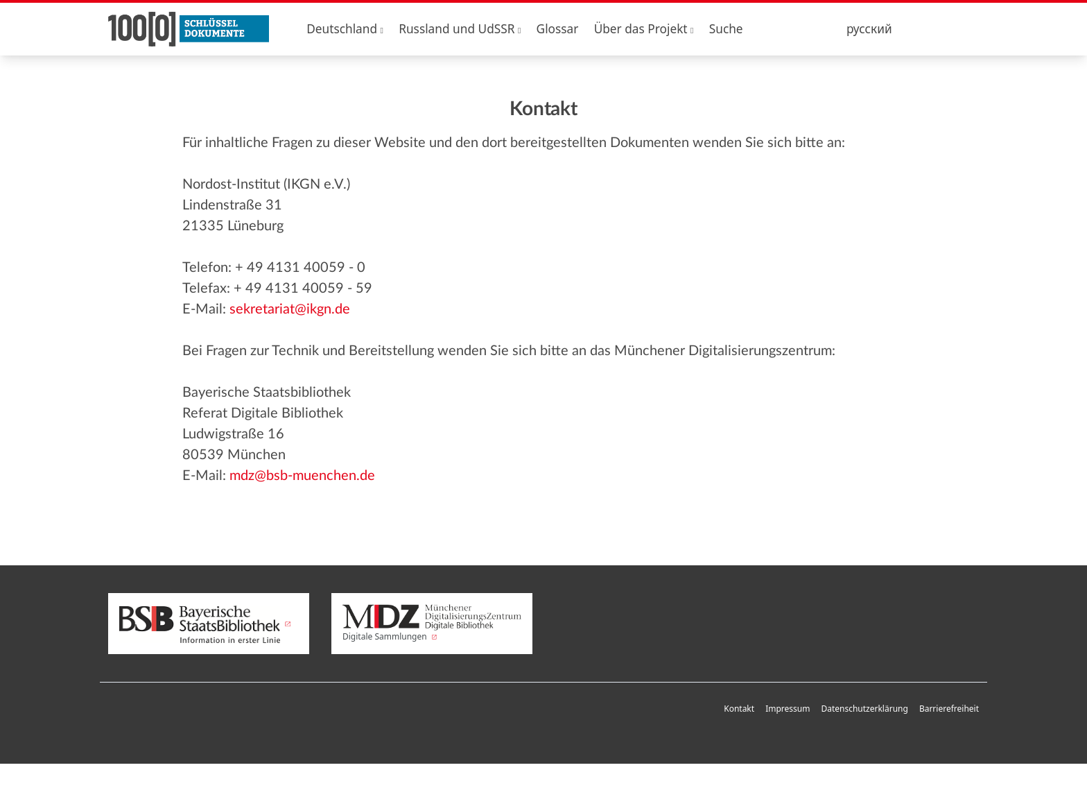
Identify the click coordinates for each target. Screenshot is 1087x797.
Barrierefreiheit (949, 708)
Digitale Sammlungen (431, 623)
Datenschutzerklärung (864, 708)
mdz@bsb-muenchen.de (302, 476)
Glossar (558, 29)
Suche (726, 29)
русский (869, 29)
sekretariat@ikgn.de (289, 309)
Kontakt (739, 708)
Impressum (787, 708)
